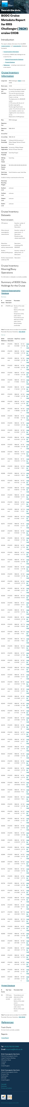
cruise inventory (5, 46)
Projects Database (10, 62)
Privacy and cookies (6, 1088)
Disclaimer (4, 1086)
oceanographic (17, 46)
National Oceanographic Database (14, 59)
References (7, 65)
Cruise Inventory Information (11, 51)
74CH (22, 29)
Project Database (8, 986)
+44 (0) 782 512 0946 (11, 1046)
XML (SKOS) (22, 331)
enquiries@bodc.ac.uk (14, 1049)
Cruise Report (5, 1038)
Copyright (3, 1084)
